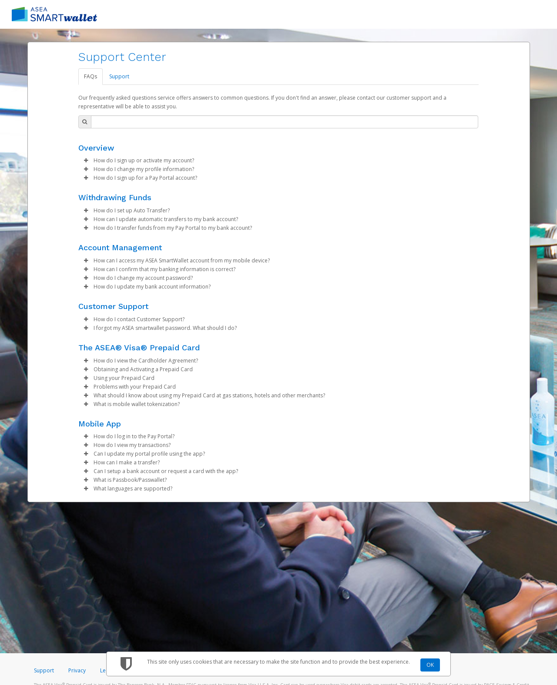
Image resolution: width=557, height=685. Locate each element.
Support (119, 76)
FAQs (90, 76)
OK (430, 664)
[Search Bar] (284, 121)
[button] (86, 160)
